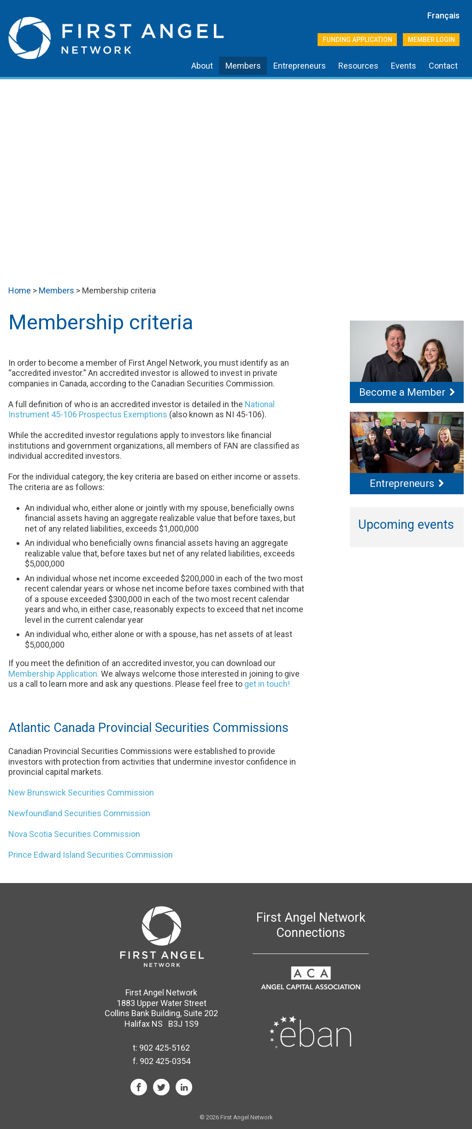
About (202, 65)
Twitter (161, 1087)
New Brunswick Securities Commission (81, 792)
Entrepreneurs (299, 65)
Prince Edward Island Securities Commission (90, 855)
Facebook (138, 1087)
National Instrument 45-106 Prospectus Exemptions (141, 409)
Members (243, 65)
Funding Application (357, 39)
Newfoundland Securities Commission (79, 813)
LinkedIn (184, 1087)
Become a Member (402, 392)
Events (403, 65)
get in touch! (267, 684)
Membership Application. (53, 674)
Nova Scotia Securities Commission (74, 834)
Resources (358, 65)
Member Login (431, 39)
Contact (443, 65)
